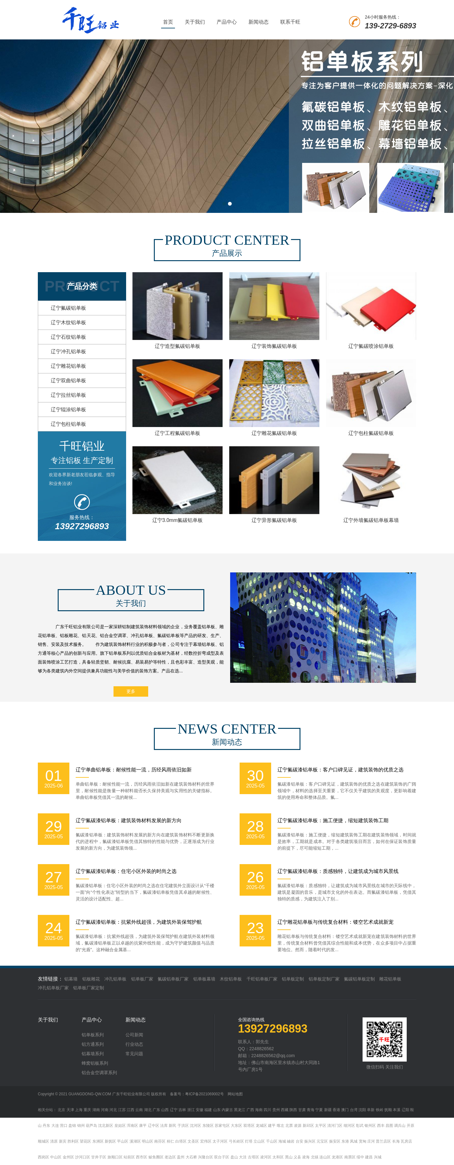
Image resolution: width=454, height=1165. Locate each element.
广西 (250, 1110)
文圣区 (193, 1141)
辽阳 (405, 1110)
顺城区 (43, 1141)
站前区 (129, 1157)
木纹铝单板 (231, 978)
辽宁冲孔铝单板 (68, 351)
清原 (54, 1141)
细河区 (349, 1125)
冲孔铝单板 (115, 978)
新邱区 (308, 1125)
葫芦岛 (91, 1125)
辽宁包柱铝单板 (68, 424)
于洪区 (183, 1125)
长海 (396, 1141)
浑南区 (132, 1125)
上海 (79, 1110)
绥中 (360, 1157)
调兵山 (399, 1125)
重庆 (87, 1110)
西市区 (141, 1157)
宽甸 (362, 1141)
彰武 (360, 1125)
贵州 (276, 1110)
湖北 (148, 1110)
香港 (336, 1110)
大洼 (243, 1157)
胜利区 (73, 1141)
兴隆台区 (205, 1157)
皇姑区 (120, 1125)
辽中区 (153, 1125)
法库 (164, 1125)
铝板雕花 (91, 978)
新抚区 (110, 1141)
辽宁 (174, 1110)
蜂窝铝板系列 (95, 1063)
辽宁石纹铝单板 (68, 337)
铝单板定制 (293, 978)
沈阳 (362, 1110)
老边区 (170, 1157)
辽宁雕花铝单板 (68, 366)
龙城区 (261, 1125)
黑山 (289, 1157)
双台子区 (221, 1157)
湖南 (96, 1110)
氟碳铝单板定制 (359, 978)
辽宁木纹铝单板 (68, 322)
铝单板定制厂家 (324, 978)
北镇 (314, 1157)
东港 (345, 1141)
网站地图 (235, 1094)
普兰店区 (383, 1141)
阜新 (371, 1110)
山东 (217, 1110)
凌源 (297, 1125)
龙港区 (337, 1157)
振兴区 (310, 1141)
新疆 (328, 1110)
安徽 (199, 1110)
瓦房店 (406, 1141)
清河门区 (334, 1125)
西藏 (284, 1110)
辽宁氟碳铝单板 (68, 308)
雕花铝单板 (390, 978)
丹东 (46, 1125)
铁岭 (379, 1110)
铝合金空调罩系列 (99, 1072)
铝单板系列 (93, 1035)
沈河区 (195, 1125)
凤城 (354, 1141)
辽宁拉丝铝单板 (68, 395)
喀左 (280, 1125)
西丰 (381, 1125)
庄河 (371, 1141)
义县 (297, 1157)
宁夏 (319, 1110)
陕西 (293, 1110)
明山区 (147, 1141)
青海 (310, 1110)
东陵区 (208, 1125)
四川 (267, 1110)
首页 (168, 22)
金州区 (68, 1157)
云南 (139, 1110)
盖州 (180, 1157)
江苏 (122, 1110)
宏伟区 (206, 1141)
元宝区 (322, 1141)
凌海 (306, 1157)
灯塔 (249, 1141)
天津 (70, 1110)
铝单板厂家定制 (88, 987)
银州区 (370, 1125)
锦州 (81, 1125)
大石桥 (191, 1157)
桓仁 (170, 1141)
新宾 (63, 1141)
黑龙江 (239, 1110)
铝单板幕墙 (204, 978)
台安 (299, 1141)
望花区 (85, 1141)
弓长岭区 (236, 1141)
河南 (104, 1110)
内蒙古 (227, 1110)
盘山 (234, 1157)
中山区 (55, 1157)
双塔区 (249, 1125)
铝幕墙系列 (93, 1053)
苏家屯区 (222, 1125)
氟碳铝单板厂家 (173, 978)
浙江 (191, 1110)
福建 (208, 1110)
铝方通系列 (93, 1044)
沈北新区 (105, 1125)
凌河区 (265, 1157)
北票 (289, 1125)
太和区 (278, 1157)
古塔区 (253, 1157)
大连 (55, 1125)
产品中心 (227, 22)
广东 (156, 1110)
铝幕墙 (71, 978)
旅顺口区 (115, 1157)
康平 (143, 1125)
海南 (259, 1110)
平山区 (122, 1141)
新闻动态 (258, 22)
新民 (172, 1125)
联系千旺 (290, 22)
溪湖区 (135, 1141)
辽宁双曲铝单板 (68, 380)
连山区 (325, 1157)
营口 (63, 1125)
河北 (113, 1110)
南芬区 (160, 1141)
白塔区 (181, 1141)
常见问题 (134, 1053)
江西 (130, 1110)
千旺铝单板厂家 (262, 978)
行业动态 (134, 1044)
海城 (282, 1141)
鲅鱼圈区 (156, 1157)
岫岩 (290, 1141)
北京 (61, 1110)
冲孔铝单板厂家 (53, 987)
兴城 (377, 1157)
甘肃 (302, 1110)
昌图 (389, 1125)
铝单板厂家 (142, 978)
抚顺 (388, 1110)
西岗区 (43, 1157)
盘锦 (72, 1125)
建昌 (369, 1157)
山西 (165, 1110)
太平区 (320, 1125)
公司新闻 (134, 1035)
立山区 (259, 1141)
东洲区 (98, 1141)
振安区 (334, 1141)
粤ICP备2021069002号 (204, 1094)
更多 (130, 691)
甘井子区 (98, 1157)
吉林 (182, 1110)
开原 (410, 1125)
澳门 (345, 1110)
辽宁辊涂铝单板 (68, 409)
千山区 (271, 1141)
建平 (272, 1125)
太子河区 (220, 1141)
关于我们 (195, 22)
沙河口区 (82, 1157)
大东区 (236, 1125)
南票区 (350, 1157)
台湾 (354, 1110)
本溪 (396, 1110)
